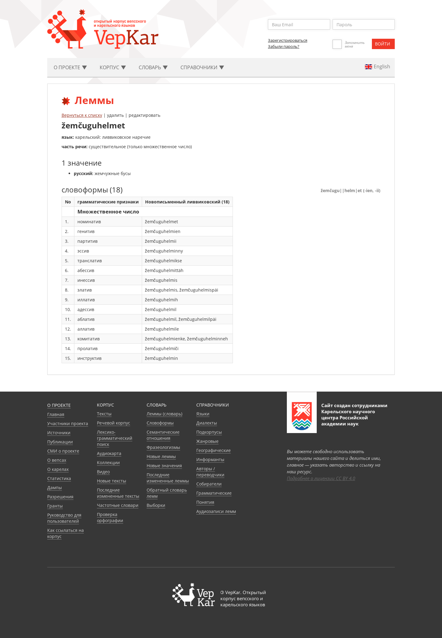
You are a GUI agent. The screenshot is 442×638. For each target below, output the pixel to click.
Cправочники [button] (202, 67)
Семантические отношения (163, 435)
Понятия (205, 502)
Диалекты (206, 423)
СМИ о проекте (63, 451)
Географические (213, 450)
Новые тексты (111, 481)
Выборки (156, 505)
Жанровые (207, 441)
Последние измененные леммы (168, 478)
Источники (58, 432)
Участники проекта (67, 423)
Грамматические (214, 493)
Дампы (54, 487)
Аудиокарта (109, 453)
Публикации (60, 442)
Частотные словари (117, 505)
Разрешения (60, 497)
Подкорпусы (209, 432)
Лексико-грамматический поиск (114, 438)
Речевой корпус (113, 423)
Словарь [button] (153, 67)
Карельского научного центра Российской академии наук (348, 417)
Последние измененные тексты (118, 493)
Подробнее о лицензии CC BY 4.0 (321, 478)
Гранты (55, 506)
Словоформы (160, 423)
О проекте (59, 405)
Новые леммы (161, 456)
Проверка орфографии (110, 517)
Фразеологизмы (163, 447)
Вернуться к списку (82, 115)
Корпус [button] (113, 67)
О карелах (58, 469)
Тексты (104, 414)
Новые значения (164, 465)
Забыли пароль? (283, 46)
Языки (202, 414)
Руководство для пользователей (64, 518)
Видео (103, 472)
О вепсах (56, 460)
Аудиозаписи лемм (216, 511)
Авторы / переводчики (210, 472)
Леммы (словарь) (164, 414)
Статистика (59, 478)
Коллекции (108, 462)
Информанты (210, 459)
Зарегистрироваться (287, 40)
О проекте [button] (70, 67)
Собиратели (209, 484)
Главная (55, 414)
